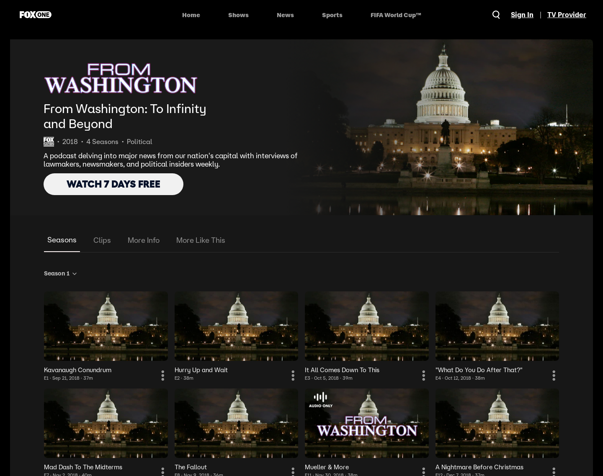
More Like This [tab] (200, 240)
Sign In (522, 14)
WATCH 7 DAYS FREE (113, 184)
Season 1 (61, 273)
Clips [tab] (102, 240)
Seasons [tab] (62, 239)
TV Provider (566, 14)
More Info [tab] (144, 240)
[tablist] (301, 240)
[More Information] (163, 376)
